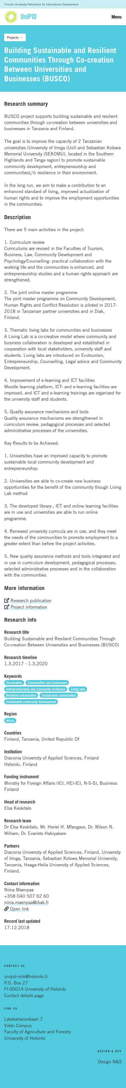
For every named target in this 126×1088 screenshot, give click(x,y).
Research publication (28, 600)
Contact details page (24, 995)
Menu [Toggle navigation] (116, 17)
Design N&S (110, 1061)
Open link (16, 909)
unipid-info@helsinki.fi (26, 976)
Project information (25, 607)
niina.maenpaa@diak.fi (26, 902)
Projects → (15, 37)
